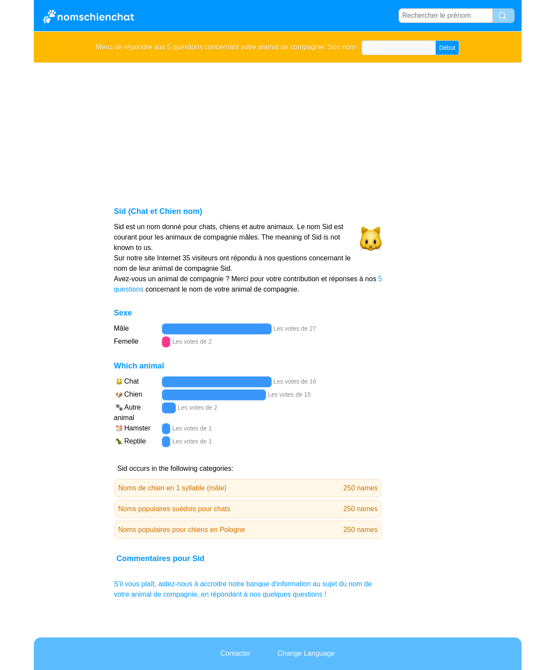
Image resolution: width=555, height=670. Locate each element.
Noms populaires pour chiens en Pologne (248, 530)
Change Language (306, 653)
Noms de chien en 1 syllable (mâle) (248, 488)
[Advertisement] (278, 127)
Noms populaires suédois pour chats (248, 509)
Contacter (235, 653)
